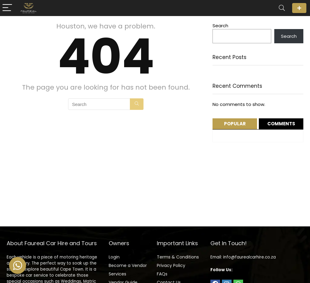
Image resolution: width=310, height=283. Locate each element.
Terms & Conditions (178, 257)
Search (220, 25)
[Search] (282, 8)
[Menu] (7, 8)
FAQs (162, 274)
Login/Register (299, 8)
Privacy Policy (171, 265)
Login (114, 257)
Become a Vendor (128, 265)
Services (117, 274)
